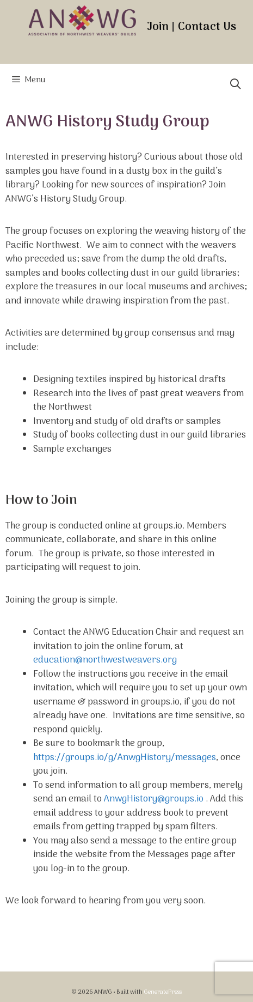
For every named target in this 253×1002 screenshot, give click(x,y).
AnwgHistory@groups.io (153, 799)
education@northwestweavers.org (105, 660)
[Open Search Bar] (235, 85)
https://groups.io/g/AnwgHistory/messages (124, 758)
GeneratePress (163, 992)
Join (158, 27)
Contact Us (207, 27)
